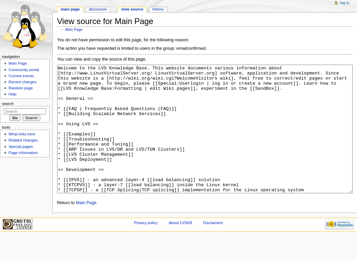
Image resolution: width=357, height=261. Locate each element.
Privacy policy (146, 248)
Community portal (23, 70)
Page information (23, 153)
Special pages (20, 147)
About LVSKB (180, 248)
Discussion (98, 9)
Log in (344, 3)
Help (12, 94)
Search (8, 104)
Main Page (73, 29)
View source (132, 9)
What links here (21, 134)
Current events (21, 76)
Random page (20, 88)
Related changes (23, 140)
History (158, 9)
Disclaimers (213, 248)
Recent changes (22, 82)
